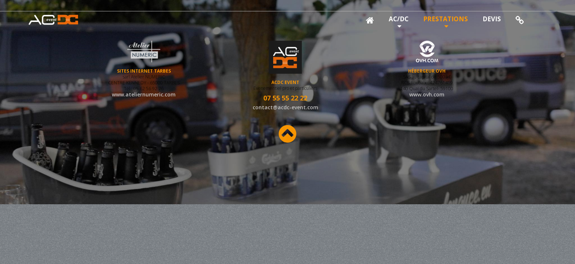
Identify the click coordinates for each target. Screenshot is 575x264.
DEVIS (492, 19)
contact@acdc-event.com (285, 107)
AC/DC (399, 19)
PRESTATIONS (445, 19)
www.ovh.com (426, 101)
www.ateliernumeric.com (144, 101)
